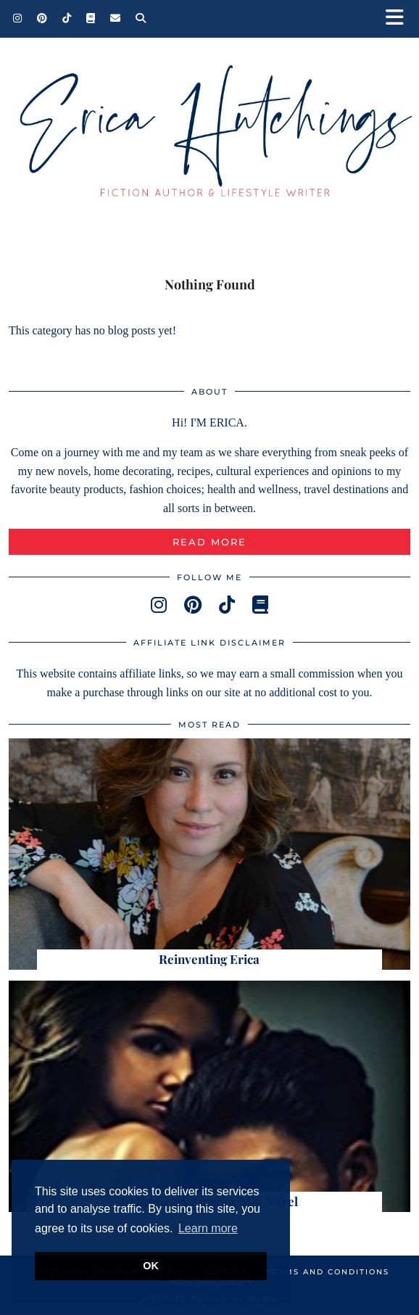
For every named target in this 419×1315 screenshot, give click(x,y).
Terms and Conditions (327, 1272)
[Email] (115, 18)
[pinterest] (193, 605)
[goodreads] (260, 605)
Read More (209, 542)
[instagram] (159, 605)
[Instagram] (17, 18)
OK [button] (151, 1265)
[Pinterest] (42, 18)
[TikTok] (67, 18)
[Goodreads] (91, 18)
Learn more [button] (208, 1228)
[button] (399, 18)
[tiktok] (227, 605)
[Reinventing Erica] (209, 854)
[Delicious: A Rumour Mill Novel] (209, 1096)
